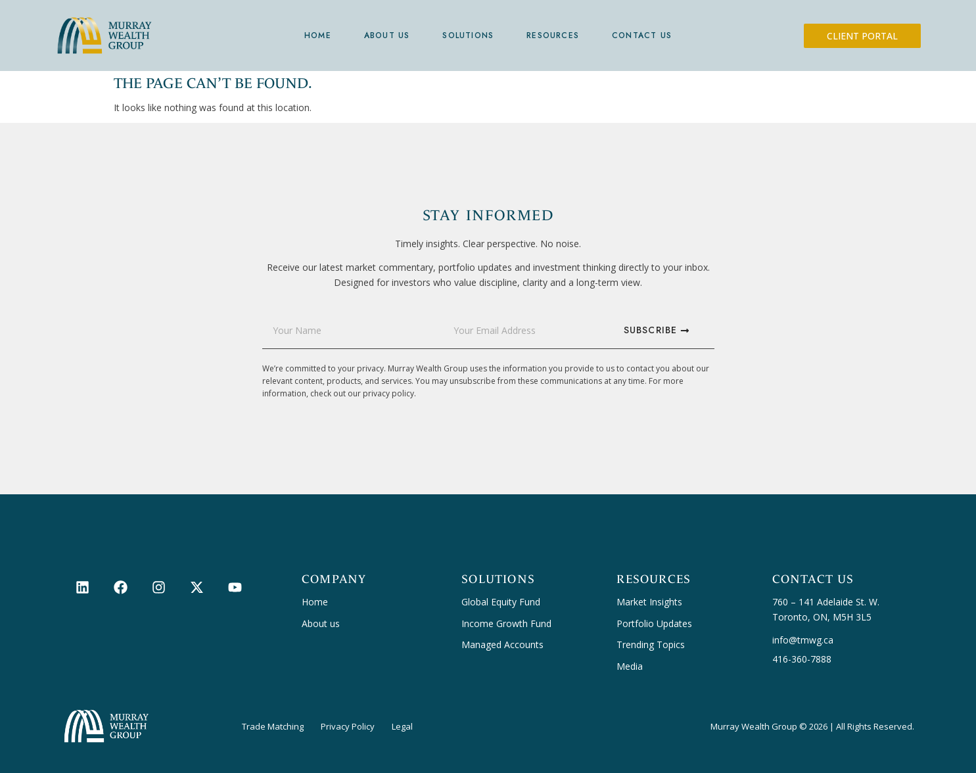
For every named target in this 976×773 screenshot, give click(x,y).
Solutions (468, 35)
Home (317, 35)
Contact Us (642, 35)
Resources (552, 35)
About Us (387, 35)
